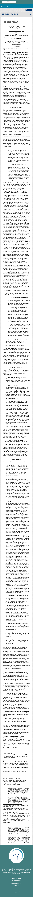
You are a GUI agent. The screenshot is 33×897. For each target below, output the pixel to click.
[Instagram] (19, 892)
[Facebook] (13, 892)
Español (16, 32)
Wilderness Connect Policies (16, 887)
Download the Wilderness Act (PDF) (16, 31)
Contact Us (16, 885)
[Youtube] (16, 892)
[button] (16, 6)
